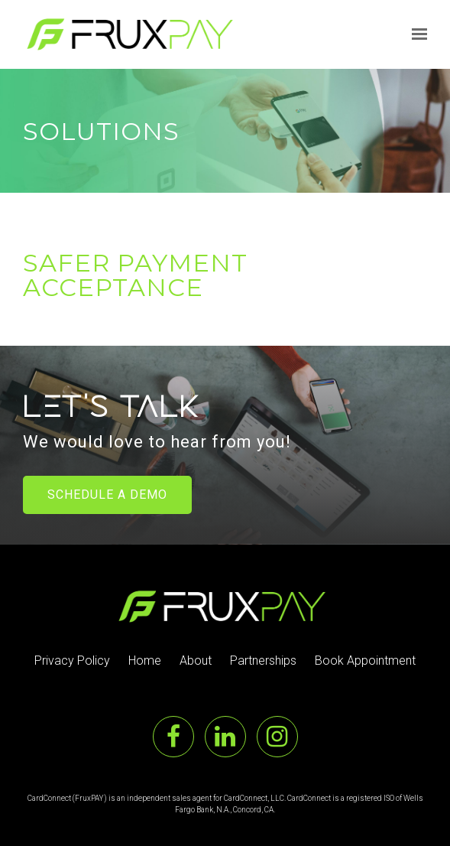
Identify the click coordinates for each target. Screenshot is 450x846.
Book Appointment (365, 660)
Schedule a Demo (107, 494)
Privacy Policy (72, 660)
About (196, 660)
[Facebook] (173, 736)
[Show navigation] (415, 34)
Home (144, 660)
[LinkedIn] (225, 736)
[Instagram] (277, 736)
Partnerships (263, 660)
